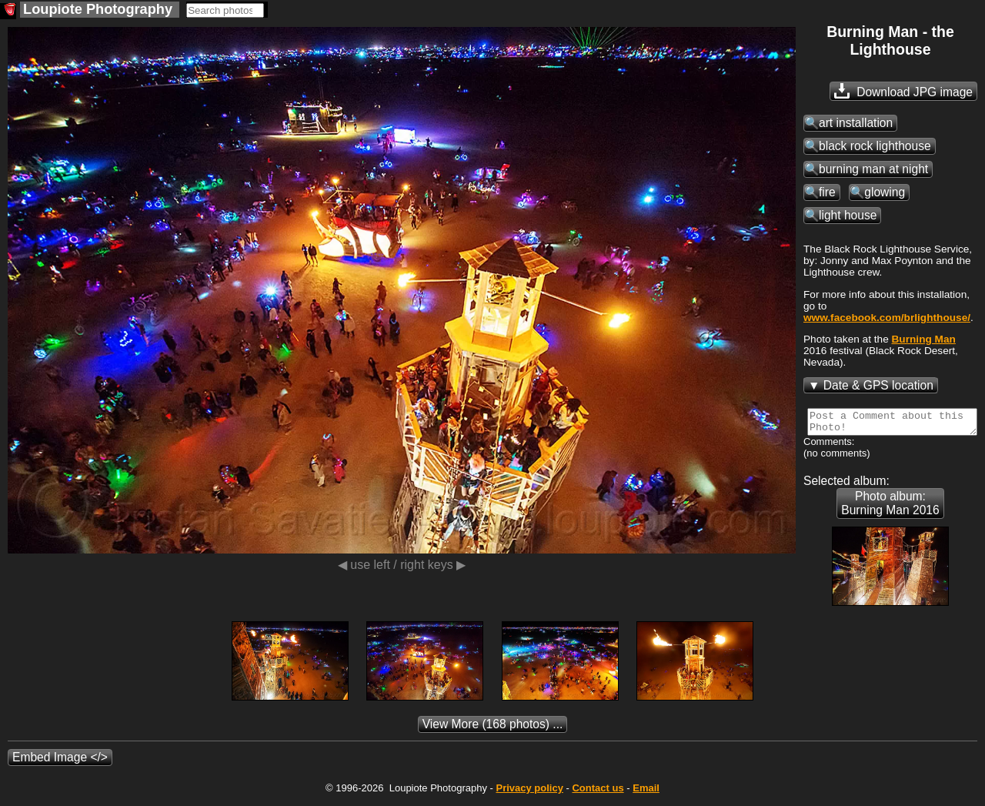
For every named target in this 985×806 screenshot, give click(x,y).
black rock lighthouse (875, 145)
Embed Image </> (60, 761)
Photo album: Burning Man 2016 (890, 507)
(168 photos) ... (492, 728)
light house (847, 215)
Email (646, 792)
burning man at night (873, 169)
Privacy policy (529, 792)
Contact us (597, 792)
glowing (884, 192)
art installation (856, 122)
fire (827, 192)
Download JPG (903, 91)
